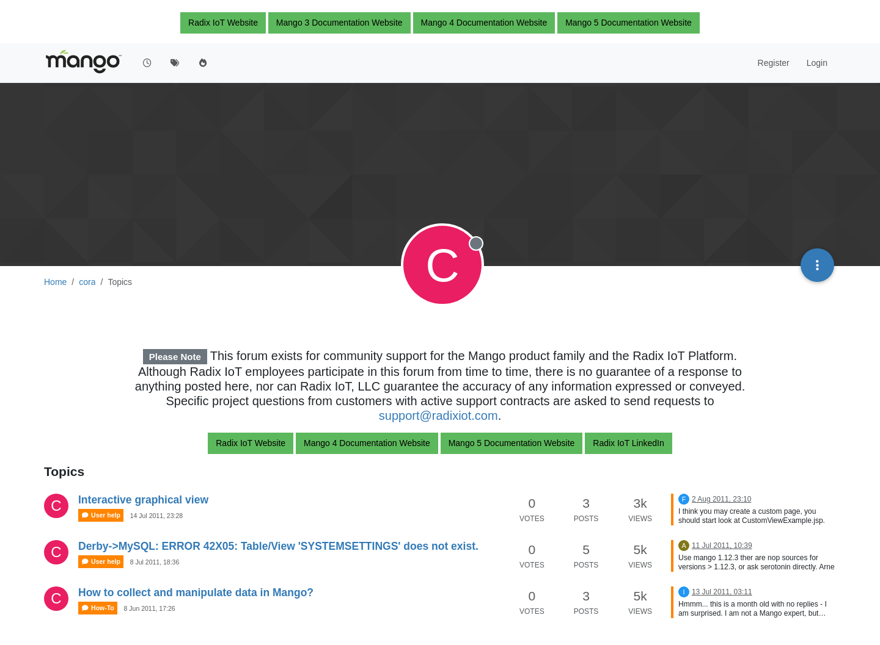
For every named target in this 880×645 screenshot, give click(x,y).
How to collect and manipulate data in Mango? (196, 592)
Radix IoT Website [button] (223, 22)
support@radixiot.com (438, 415)
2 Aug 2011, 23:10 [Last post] (721, 499)
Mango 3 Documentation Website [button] (339, 22)
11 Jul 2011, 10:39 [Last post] (722, 545)
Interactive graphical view (143, 500)
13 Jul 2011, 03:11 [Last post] (722, 592)
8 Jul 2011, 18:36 (155, 562)
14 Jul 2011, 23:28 (156, 515)
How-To (97, 608)
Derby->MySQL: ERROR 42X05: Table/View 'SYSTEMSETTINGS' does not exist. (278, 546)
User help (100, 515)
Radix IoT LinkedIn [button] (628, 443)
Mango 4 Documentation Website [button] (484, 22)
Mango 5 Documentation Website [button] (628, 22)
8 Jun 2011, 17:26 (149, 608)
